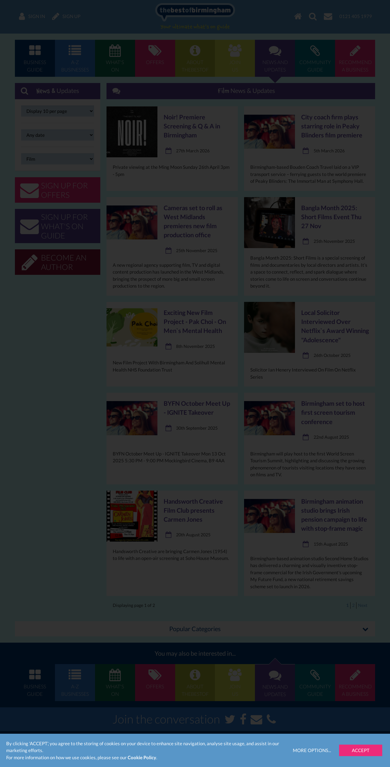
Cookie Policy (142, 757)
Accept (361, 750)
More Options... (312, 750)
